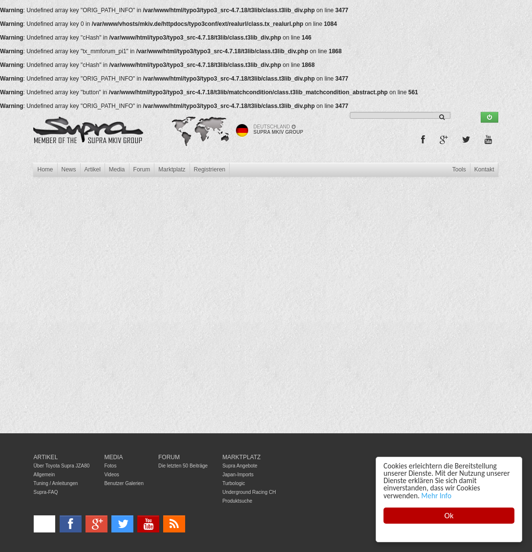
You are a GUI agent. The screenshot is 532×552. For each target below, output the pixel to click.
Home (45, 169)
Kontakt (484, 169)
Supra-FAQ (46, 492)
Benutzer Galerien (124, 483)
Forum (141, 169)
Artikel (93, 169)
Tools (459, 169)
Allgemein (44, 474)
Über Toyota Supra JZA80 (62, 465)
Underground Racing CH (249, 492)
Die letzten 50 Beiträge (183, 465)
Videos (111, 474)
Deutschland (275, 126)
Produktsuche (237, 501)
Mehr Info (436, 495)
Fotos (110, 465)
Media (117, 169)
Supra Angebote (239, 465)
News (69, 169)
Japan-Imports (238, 474)
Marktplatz (171, 169)
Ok (449, 515)
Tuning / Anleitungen (56, 483)
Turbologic (233, 483)
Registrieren (210, 169)
